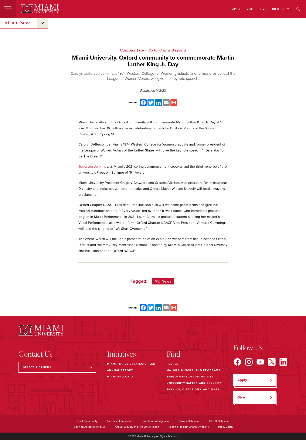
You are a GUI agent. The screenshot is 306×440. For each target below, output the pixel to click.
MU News (162, 281)
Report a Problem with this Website (189, 426)
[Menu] (8, 9)
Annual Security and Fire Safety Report (137, 426)
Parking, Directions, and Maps (193, 389)
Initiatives (121, 354)
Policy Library (225, 426)
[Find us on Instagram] (249, 362)
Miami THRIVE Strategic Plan (131, 363)
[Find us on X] (272, 362)
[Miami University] (40, 9)
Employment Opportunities (190, 376)
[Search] (298, 9)
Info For (280, 8)
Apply (236, 8)
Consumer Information (119, 421)
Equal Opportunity (86, 421)
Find (173, 354)
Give (263, 8)
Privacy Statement (189, 421)
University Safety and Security (194, 382)
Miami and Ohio (120, 376)
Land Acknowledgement (156, 421)
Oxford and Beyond (167, 50)
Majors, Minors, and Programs (193, 370)
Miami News (18, 22)
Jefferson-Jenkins (92, 166)
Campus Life (132, 50)
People (172, 363)
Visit (250, 8)
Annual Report (120, 370)
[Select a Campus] (57, 367)
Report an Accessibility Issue (89, 426)
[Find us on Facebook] (237, 362)
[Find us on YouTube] (260, 362)
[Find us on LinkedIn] (283, 362)
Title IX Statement (219, 421)
